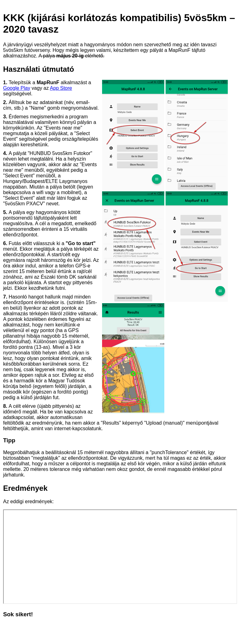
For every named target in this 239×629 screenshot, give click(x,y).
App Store (61, 88)
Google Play (16, 88)
